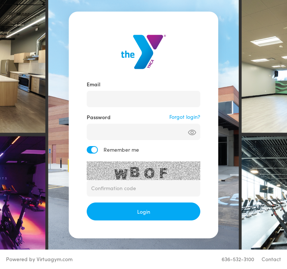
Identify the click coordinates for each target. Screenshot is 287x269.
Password (99, 117)
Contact (271, 259)
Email (94, 84)
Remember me (121, 149)
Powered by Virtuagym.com (39, 259)
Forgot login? (184, 116)
